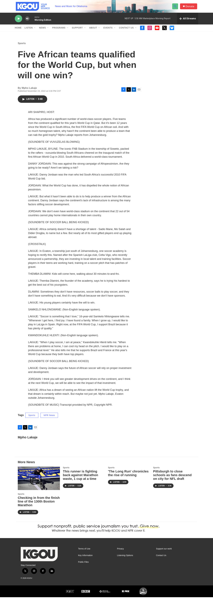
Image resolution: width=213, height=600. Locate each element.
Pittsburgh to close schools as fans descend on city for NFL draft (172, 478)
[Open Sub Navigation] (35, 30)
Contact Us (126, 30)
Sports (22, 46)
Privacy (120, 551)
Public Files (83, 565)
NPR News (49, 418)
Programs (59, 30)
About (93, 30)
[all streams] (187, 21)
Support (77, 30)
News (42, 30)
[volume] (27, 21)
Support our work (164, 551)
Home (18, 30)
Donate (190, 7)
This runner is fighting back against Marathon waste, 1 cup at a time (80, 478)
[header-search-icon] (176, 8)
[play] (18, 21)
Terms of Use (84, 551)
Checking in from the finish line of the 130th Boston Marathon (39, 504)
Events (108, 30)
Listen (29, 30)
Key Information (85, 558)
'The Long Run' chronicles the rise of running (128, 476)
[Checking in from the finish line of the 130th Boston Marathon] (39, 481)
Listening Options (125, 558)
